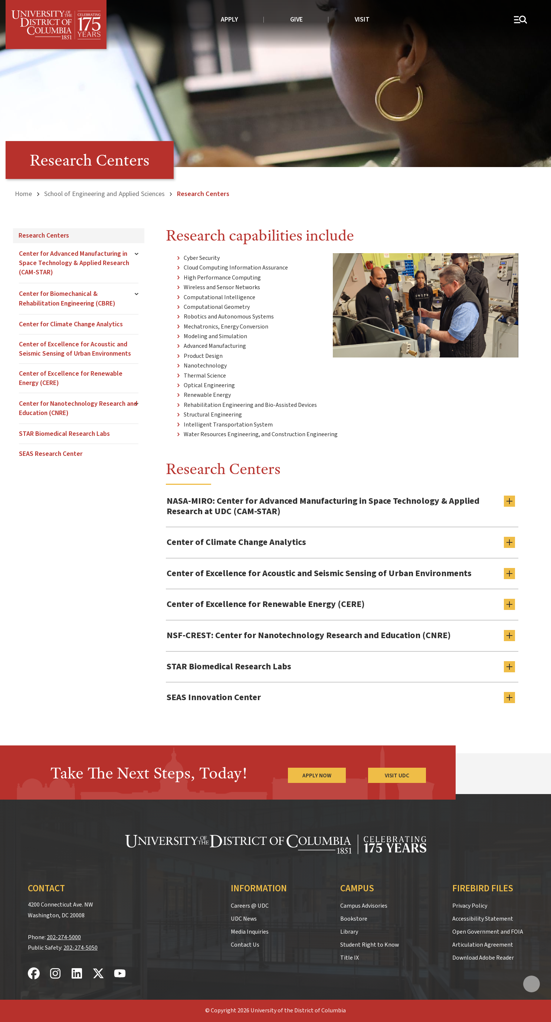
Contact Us (245, 945)
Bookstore (353, 919)
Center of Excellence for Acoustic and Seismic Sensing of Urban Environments (75, 349)
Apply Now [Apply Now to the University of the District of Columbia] (316, 775)
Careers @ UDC (250, 906)
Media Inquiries (250, 932)
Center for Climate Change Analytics (71, 324)
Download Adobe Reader (483, 958)
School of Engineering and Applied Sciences (104, 194)
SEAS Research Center (50, 453)
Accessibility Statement (482, 919)
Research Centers (44, 235)
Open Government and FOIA (487, 932)
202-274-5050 (80, 948)
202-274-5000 (64, 937)
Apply (229, 19)
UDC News (244, 919)
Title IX (349, 958)
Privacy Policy (469, 906)
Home (23, 194)
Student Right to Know (369, 945)
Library (349, 932)
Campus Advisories (363, 906)
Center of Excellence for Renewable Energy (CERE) (70, 378)
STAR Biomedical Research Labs (64, 433)
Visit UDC (397, 775)
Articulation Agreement (482, 945)
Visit (362, 19)
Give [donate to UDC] (296, 19)
